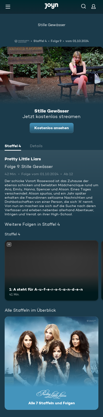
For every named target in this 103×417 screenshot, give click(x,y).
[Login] (93, 6)
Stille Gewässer (51, 25)
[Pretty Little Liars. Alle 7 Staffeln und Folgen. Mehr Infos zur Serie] (51, 363)
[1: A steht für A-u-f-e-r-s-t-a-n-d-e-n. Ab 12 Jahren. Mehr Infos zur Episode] (51, 270)
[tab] (13, 146)
